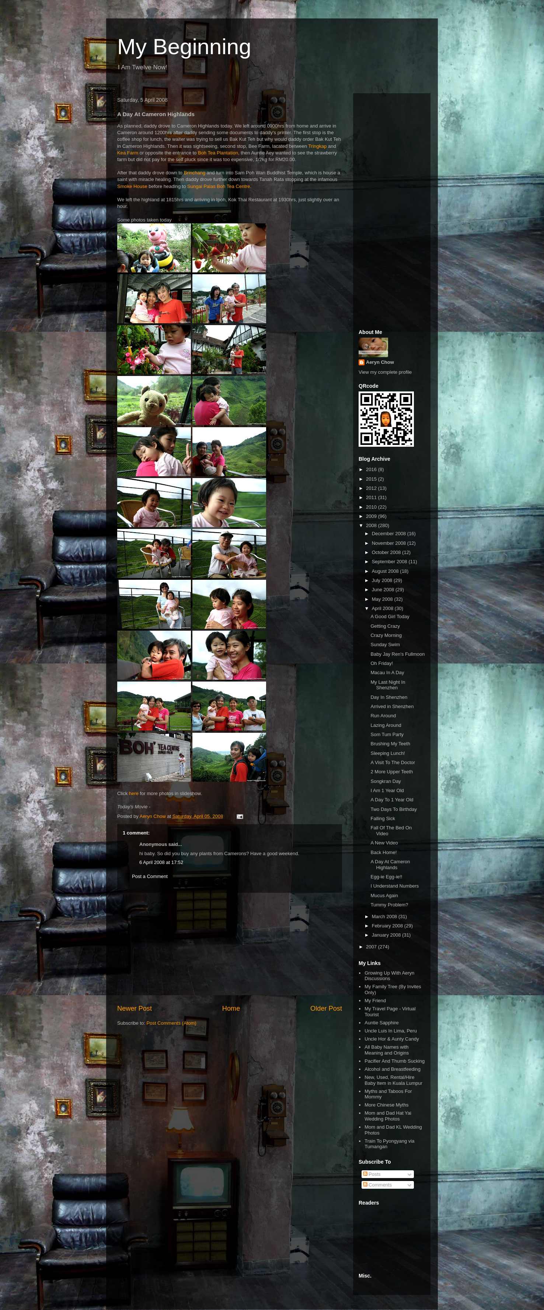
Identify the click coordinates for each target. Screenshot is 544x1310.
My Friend (375, 1000)
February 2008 (388, 926)
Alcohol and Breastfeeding (393, 1069)
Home (231, 1008)
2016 (372, 469)
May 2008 (383, 599)
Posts (372, 1174)
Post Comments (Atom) (171, 1023)
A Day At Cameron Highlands (390, 864)
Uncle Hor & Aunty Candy (392, 1039)
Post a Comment (150, 876)
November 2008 (389, 543)
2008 (372, 525)
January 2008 (387, 935)
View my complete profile (385, 372)
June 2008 (383, 589)
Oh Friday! (381, 663)
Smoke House (132, 186)
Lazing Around (385, 725)
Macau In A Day (387, 672)
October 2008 (387, 552)
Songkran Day (385, 781)
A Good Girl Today (389, 616)
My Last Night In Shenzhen (387, 685)
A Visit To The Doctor (392, 762)
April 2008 (383, 608)
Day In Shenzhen (388, 697)
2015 (372, 479)
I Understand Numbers (394, 886)
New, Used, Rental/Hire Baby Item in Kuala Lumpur (393, 1080)
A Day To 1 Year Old (391, 799)
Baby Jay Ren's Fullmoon (397, 654)
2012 (372, 488)
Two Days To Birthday (393, 809)
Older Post (326, 1008)
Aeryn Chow (380, 362)
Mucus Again (384, 895)
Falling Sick (382, 818)
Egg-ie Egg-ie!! (386, 876)
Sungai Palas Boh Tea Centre (218, 186)
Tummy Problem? (389, 904)
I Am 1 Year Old (387, 790)
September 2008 (390, 561)
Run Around (383, 715)
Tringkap (317, 146)
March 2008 (385, 916)
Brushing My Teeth (390, 743)
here (134, 793)
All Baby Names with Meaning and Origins (387, 1050)
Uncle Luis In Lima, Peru (391, 1031)
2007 (372, 947)
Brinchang (195, 172)
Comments (377, 1185)
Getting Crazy (385, 626)
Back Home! (383, 852)
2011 (372, 497)
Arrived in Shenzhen (392, 706)
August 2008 (386, 571)
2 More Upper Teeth (391, 771)
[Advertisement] (229, 948)
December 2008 (389, 533)
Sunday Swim (385, 644)
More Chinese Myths (386, 1105)
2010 (372, 507)
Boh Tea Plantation (218, 153)
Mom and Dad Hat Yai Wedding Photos (388, 1116)
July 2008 (383, 580)
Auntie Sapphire (382, 1022)
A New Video (384, 843)
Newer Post (134, 1008)
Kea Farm (127, 153)
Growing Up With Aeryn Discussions (389, 976)
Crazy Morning (386, 635)
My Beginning (184, 46)
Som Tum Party (387, 734)
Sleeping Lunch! (387, 753)
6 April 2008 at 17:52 (161, 862)
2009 (372, 516)
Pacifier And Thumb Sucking (395, 1061)
